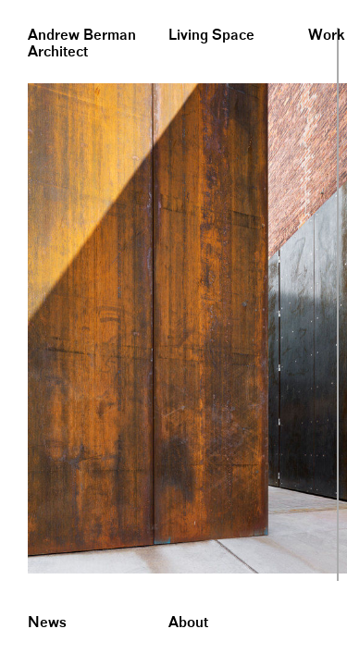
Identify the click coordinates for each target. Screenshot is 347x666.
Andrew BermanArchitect (82, 44)
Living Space (211, 35)
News (47, 623)
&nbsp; (18, 7)
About (188, 623)
